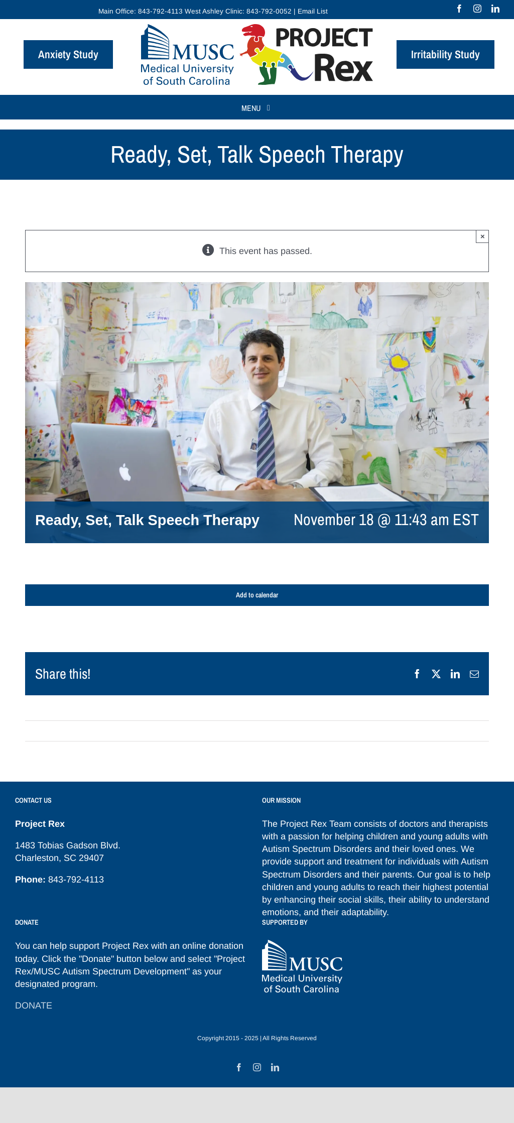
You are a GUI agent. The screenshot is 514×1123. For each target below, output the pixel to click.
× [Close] (482, 236)
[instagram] (477, 9)
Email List (313, 11)
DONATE (33, 1006)
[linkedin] (495, 9)
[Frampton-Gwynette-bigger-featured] (257, 412)
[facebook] (459, 9)
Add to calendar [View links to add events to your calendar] (257, 595)
